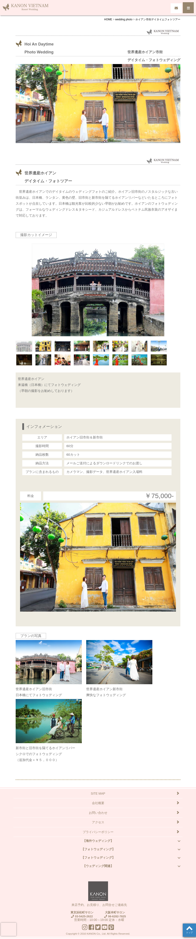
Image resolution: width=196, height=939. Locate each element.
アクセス (98, 822)
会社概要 (98, 803)
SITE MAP (98, 793)
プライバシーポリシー (98, 832)
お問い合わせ (98, 812)
